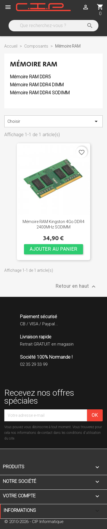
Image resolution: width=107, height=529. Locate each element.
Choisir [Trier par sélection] (53, 121)
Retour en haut (76, 286)
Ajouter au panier (53, 249)
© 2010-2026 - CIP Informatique (34, 521)
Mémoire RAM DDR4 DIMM (37, 84)
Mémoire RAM (33, 64)
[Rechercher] (53, 25)
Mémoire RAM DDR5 (30, 76)
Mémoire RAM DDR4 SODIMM (40, 92)
